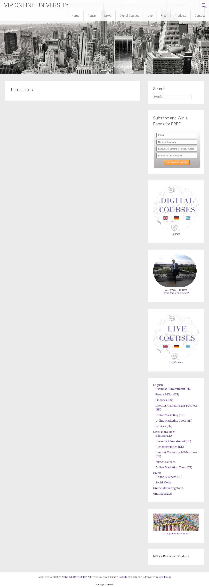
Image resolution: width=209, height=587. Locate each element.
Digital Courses (129, 15)
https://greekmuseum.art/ (176, 533)
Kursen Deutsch (166, 461)
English (158, 385)
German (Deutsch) (165, 431)
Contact (200, 15)
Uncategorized (162, 493)
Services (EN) (164, 426)
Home (75, 15)
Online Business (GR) (169, 477)
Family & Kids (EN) (167, 394)
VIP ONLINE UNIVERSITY (36, 5)
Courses (176, 234)
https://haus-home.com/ (176, 293)
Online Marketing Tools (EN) (174, 420)
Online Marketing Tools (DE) (174, 467)
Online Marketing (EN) (170, 415)
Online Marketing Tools (168, 488)
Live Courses (176, 362)
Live (150, 15)
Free (163, 15)
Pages (92, 15)
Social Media (163, 482)
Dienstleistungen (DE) (170, 446)
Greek (157, 473)
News (107, 15)
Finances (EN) (164, 400)
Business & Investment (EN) (173, 389)
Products (180, 15)
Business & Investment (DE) (173, 441)
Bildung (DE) (164, 435)
